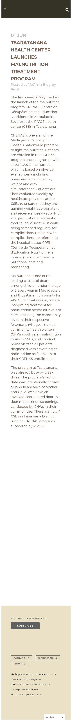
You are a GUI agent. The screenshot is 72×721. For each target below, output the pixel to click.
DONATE (20, 663)
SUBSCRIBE (25, 625)
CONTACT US (21, 658)
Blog (47, 85)
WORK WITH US (47, 658)
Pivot (15, 89)
